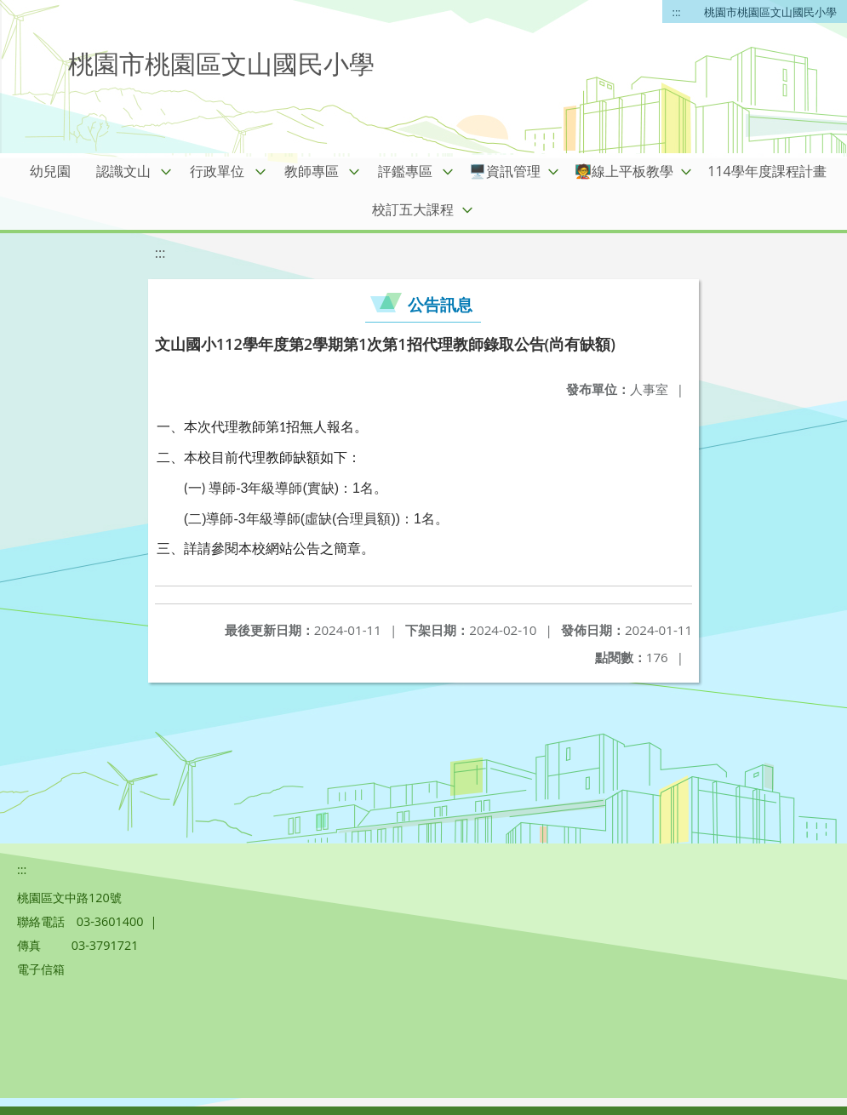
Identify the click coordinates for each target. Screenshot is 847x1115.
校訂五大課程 (413, 209)
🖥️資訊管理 (505, 171)
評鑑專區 (405, 171)
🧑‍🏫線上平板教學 (624, 171)
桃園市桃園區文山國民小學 (770, 12)
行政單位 (217, 171)
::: (676, 12)
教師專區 (311, 171)
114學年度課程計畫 (766, 171)
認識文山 (123, 171)
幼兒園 (50, 171)
